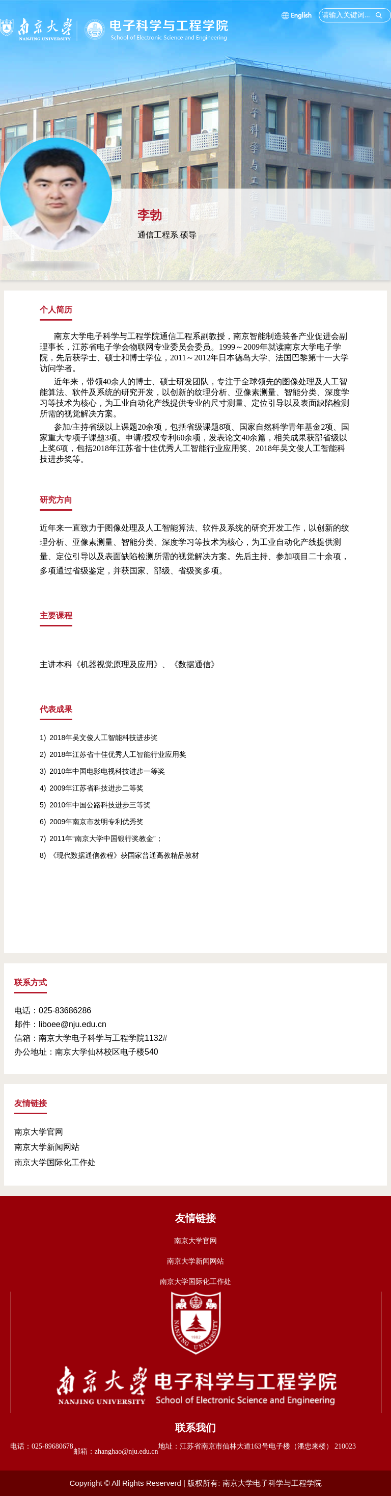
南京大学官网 (38, 1131)
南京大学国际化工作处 (55, 1162)
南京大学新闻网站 (46, 1147)
